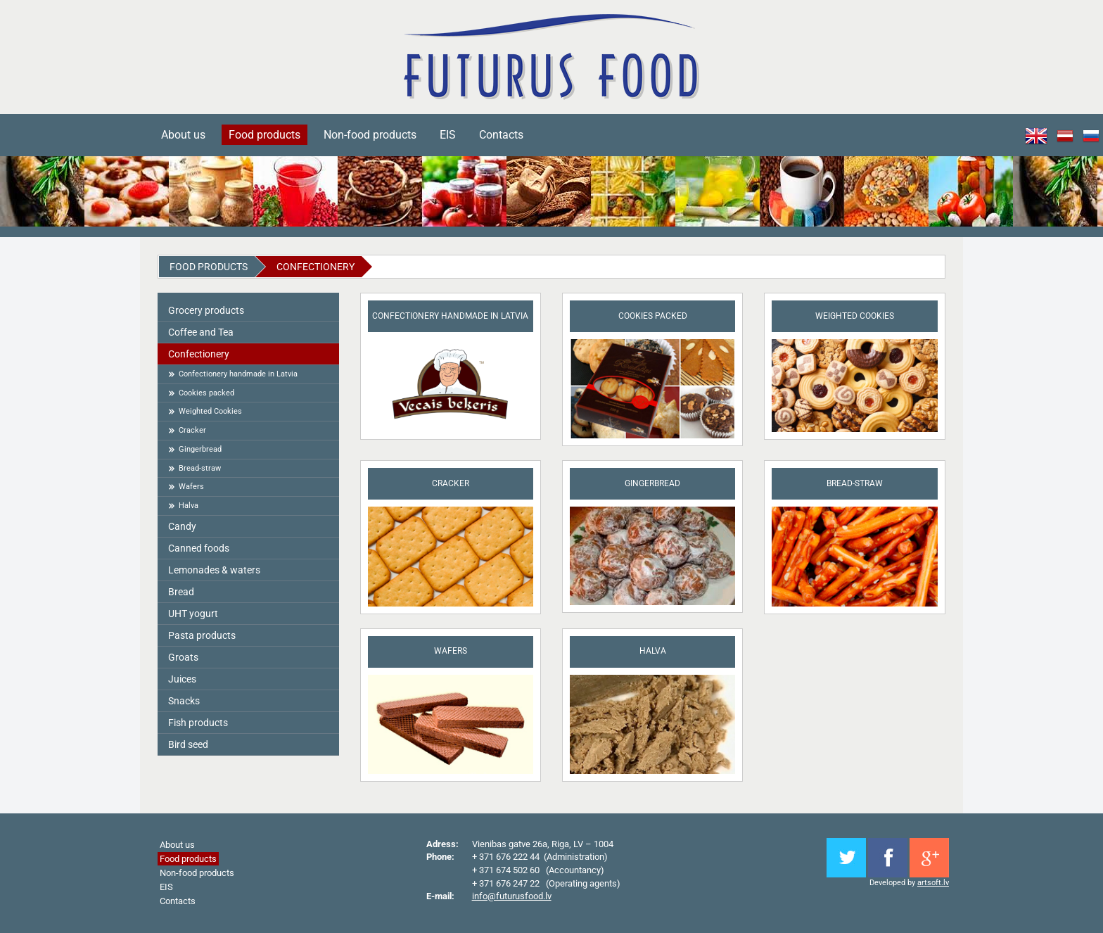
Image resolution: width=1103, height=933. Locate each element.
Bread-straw (200, 468)
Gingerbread (200, 449)
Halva (188, 505)
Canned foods (198, 548)
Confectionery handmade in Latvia (238, 374)
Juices (182, 679)
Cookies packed (206, 393)
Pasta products (202, 635)
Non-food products (370, 134)
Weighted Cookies (210, 411)
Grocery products (206, 310)
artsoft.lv (933, 882)
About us (183, 134)
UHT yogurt (193, 613)
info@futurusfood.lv (512, 896)
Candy (182, 526)
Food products (264, 134)
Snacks (184, 700)
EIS (448, 134)
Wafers (191, 486)
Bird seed (188, 744)
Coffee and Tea (201, 332)
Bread (181, 591)
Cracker (192, 430)
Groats (183, 657)
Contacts (501, 134)
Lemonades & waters (214, 570)
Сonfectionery (315, 266)
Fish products (198, 722)
